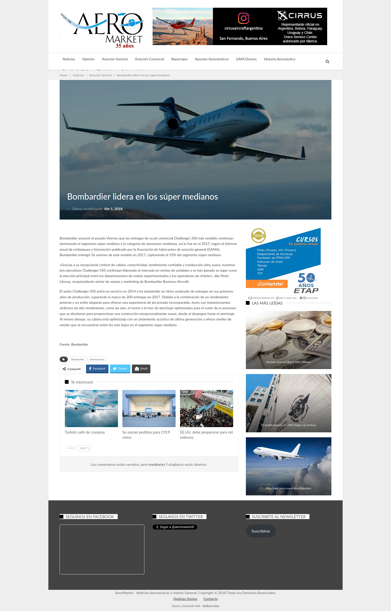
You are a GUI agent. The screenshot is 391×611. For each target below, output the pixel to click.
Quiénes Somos (185, 599)
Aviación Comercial (149, 59)
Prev (71, 448)
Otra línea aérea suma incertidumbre (288, 488)
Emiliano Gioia (211, 606)
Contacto (210, 599)
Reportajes (179, 59)
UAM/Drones (246, 59)
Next (84, 448)
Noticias (69, 59)
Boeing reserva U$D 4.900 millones (288, 362)
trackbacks (157, 464)
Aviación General (115, 59)
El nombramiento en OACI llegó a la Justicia (288, 425)
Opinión (88, 59)
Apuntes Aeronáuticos (212, 59)
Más (305, 59)
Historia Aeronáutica (279, 59)
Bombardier (79, 344)
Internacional (97, 359)
